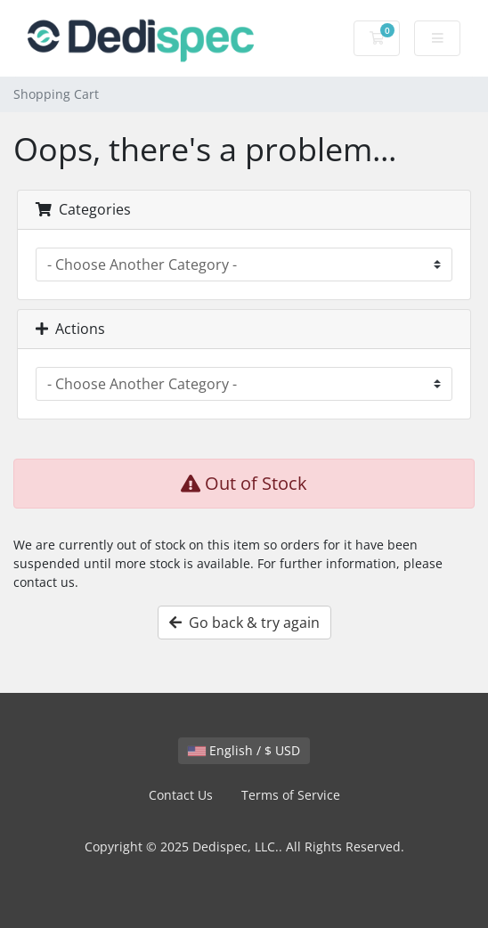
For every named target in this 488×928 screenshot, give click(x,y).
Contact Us (181, 794)
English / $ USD (244, 750)
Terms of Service (290, 794)
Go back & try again (244, 622)
